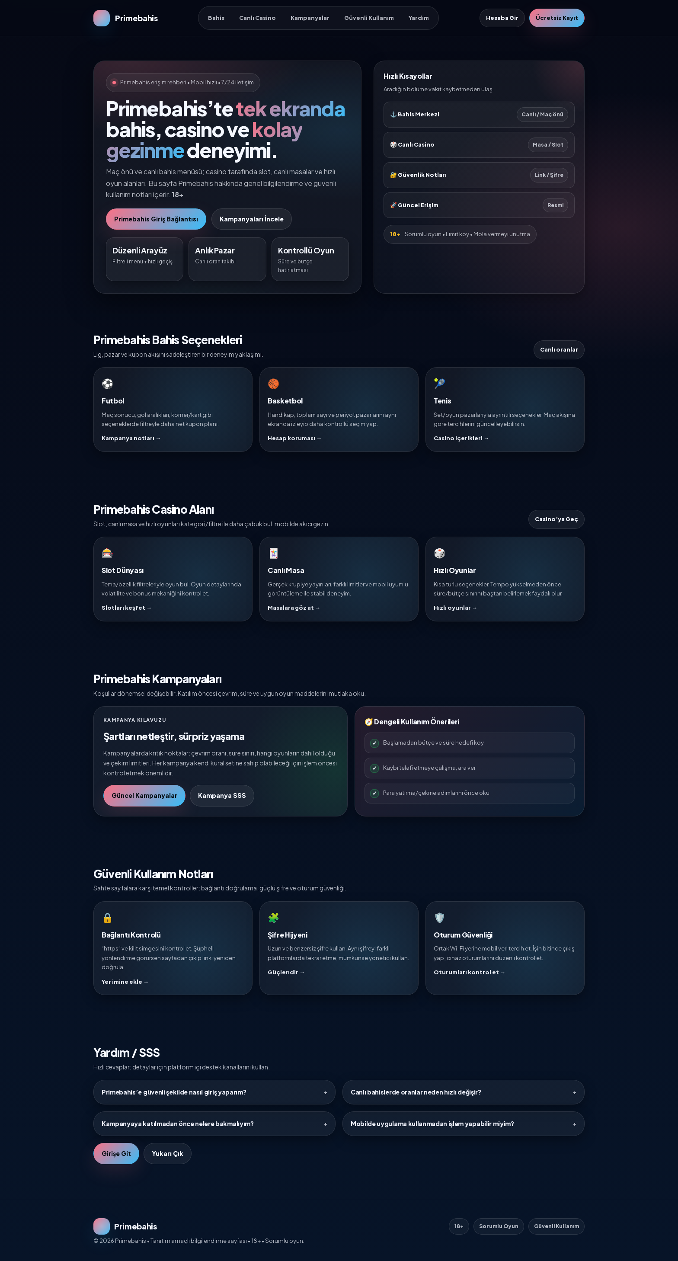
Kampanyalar (310, 17)
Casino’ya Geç (556, 518)
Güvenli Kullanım (369, 17)
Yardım (419, 17)
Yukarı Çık (167, 1153)
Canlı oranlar (559, 349)
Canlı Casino (257, 17)
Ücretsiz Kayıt (557, 17)
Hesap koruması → (295, 438)
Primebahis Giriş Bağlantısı (156, 219)
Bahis (216, 17)
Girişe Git (116, 1153)
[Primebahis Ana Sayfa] (125, 18)
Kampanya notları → (131, 438)
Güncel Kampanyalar (144, 795)
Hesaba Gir (502, 17)
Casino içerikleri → (461, 438)
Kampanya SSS (222, 795)
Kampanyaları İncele (252, 219)
